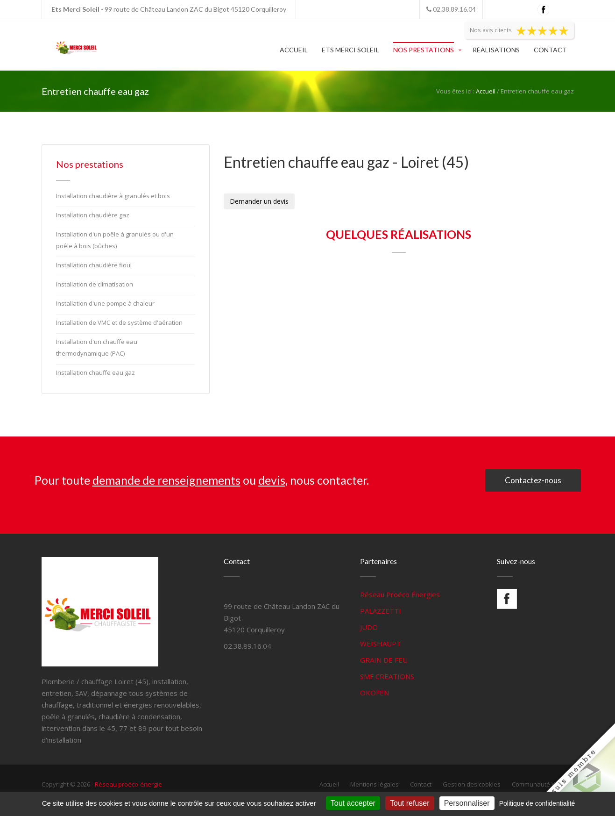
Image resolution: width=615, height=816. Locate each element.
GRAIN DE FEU (384, 660)
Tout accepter (353, 803)
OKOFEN (374, 692)
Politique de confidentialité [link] (537, 803)
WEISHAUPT (380, 643)
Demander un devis (259, 201)
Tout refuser (409, 803)
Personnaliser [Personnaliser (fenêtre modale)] (467, 803)
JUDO (369, 627)
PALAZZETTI (380, 611)
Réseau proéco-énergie (128, 784)
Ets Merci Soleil (350, 50)
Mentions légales (374, 784)
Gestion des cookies (472, 784)
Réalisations (496, 50)
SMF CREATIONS (387, 676)
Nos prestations (423, 50)
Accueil (294, 50)
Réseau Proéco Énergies (400, 594)
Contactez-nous (533, 480)
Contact (550, 50)
